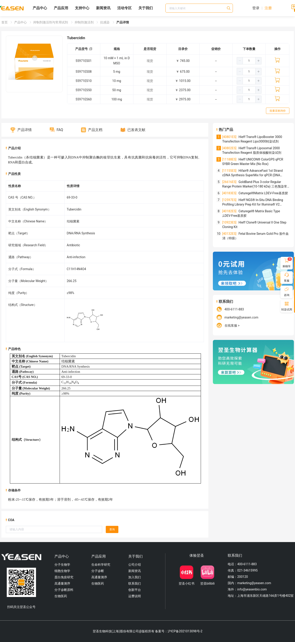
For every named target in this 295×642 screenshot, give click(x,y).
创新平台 (134, 590)
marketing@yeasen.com (241, 317)
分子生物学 (62, 564)
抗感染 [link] (105, 22)
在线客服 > (232, 325)
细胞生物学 (62, 571)
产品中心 (40, 8)
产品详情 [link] (122, 22)
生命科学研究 (100, 564)
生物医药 (60, 596)
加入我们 (134, 577)
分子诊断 (97, 571)
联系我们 (134, 583)
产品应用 (61, 8)
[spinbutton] (249, 60)
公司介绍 (134, 564)
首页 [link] (4, 22)
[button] (240, 60)
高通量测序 (62, 583)
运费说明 (134, 596)
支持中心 (82, 8)
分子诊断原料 (63, 590)
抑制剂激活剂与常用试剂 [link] (51, 22)
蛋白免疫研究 (63, 577)
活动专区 (124, 8)
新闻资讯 (103, 8)
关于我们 (145, 8)
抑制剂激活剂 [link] (84, 22)
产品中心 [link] (20, 22)
